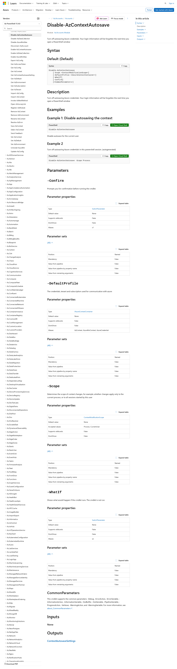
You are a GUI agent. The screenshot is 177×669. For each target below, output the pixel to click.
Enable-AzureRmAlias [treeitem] (19, 57)
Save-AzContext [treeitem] (17, 126)
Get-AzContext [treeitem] (16, 71)
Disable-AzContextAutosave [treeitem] (21, 35)
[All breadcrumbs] (49, 18)
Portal (149, 10)
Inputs (140, 36)
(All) (50, 242)
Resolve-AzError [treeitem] (17, 122)
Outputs (141, 39)
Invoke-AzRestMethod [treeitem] (19, 100)
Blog (33, 661)
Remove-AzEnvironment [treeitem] (20, 115)
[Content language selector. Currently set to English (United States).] (14, 656)
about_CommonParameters (59, 608)
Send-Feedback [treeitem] (16, 133)
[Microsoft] (4, 3)
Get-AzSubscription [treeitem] (18, 86)
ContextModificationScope (94, 417)
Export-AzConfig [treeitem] (17, 60)
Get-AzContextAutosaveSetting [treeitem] (22, 75)
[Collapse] (38, 18)
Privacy (53, 661)
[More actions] (127, 18)
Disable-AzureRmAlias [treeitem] (19, 42)
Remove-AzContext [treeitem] (18, 111)
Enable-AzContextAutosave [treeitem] (21, 49)
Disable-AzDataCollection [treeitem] (20, 38)
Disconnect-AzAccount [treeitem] (19, 46)
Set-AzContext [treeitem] (16, 137)
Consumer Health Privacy (70, 661)
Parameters (142, 33)
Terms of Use (90, 661)
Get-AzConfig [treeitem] (16, 67)
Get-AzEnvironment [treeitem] (18, 82)
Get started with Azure (164, 10)
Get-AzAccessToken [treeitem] (18, 64)
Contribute (44, 661)
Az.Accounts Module (62, 32)
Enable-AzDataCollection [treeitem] (20, 53)
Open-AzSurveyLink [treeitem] (18, 104)
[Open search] (165, 3)
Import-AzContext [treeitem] (17, 97)
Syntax (140, 23)
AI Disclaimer (8, 661)
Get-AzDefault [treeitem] (16, 78)
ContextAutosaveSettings (61, 640)
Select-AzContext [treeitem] (17, 129)
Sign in (171, 3)
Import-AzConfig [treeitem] (17, 93)
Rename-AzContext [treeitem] (18, 119)
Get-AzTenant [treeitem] (16, 89)
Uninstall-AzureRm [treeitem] (18, 148)
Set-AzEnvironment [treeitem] (18, 144)
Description (141, 26)
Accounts (68, 18)
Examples (141, 29)
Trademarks (102, 661)
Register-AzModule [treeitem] (18, 108)
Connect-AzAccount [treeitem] (18, 31)
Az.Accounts (58, 18)
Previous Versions (22, 661)
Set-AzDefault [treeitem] (16, 140)
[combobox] (22, 24)
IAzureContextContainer (83, 311)
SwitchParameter (98, 209)
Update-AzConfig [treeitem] (17, 151)
